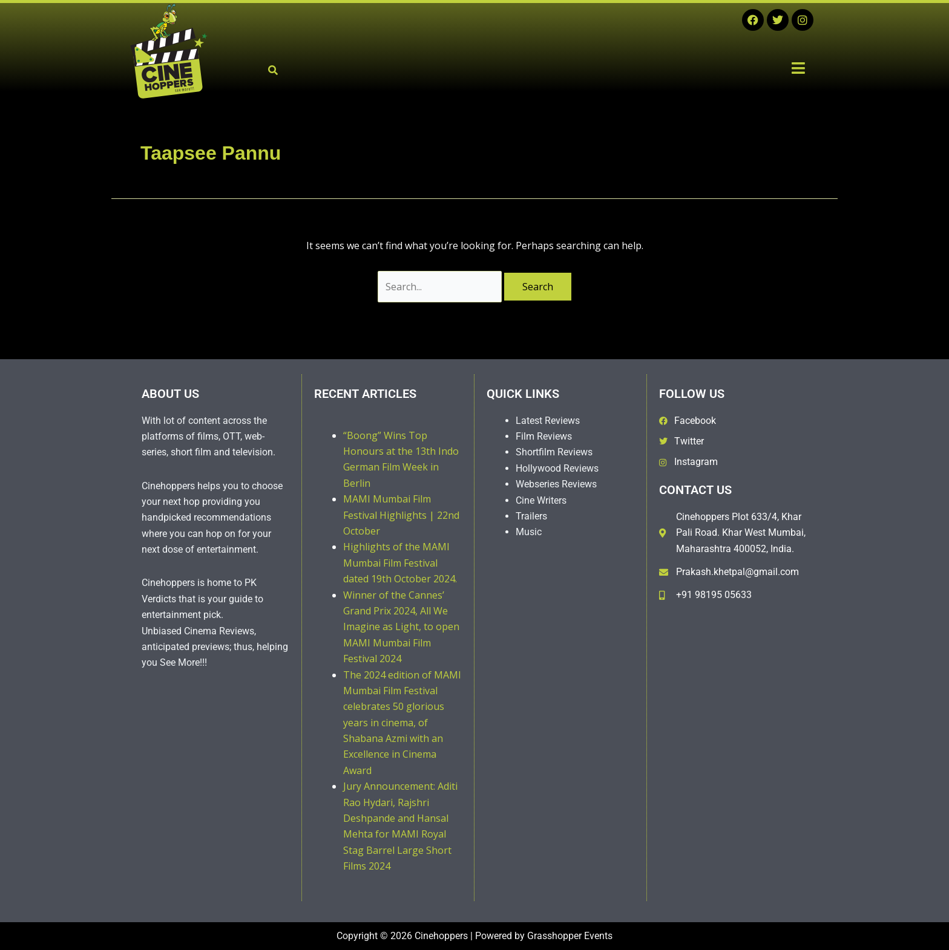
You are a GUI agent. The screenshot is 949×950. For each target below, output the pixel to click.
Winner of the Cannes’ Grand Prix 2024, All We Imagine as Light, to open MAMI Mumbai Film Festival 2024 (401, 627)
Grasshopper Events (569, 936)
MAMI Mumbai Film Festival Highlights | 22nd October (401, 515)
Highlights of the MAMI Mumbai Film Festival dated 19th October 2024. (400, 562)
